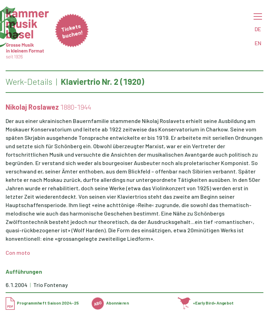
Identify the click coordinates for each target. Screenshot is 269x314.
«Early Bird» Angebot (206, 302)
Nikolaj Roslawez (32, 107)
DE (258, 29)
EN (258, 43)
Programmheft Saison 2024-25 (42, 302)
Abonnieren (110, 302)
